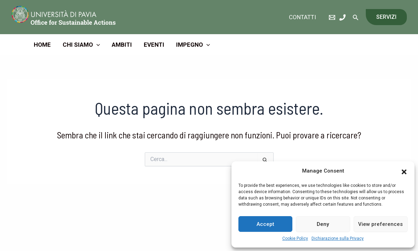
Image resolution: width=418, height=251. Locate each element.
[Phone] (342, 17)
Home (42, 44)
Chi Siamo (81, 44)
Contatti (302, 17)
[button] (404, 171)
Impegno (193, 44)
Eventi (154, 44)
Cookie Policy (295, 238)
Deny (323, 224)
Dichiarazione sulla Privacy (337, 238)
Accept (265, 224)
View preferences (380, 224)
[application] (96, 44)
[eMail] (332, 17)
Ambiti (122, 44)
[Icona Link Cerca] (356, 17)
